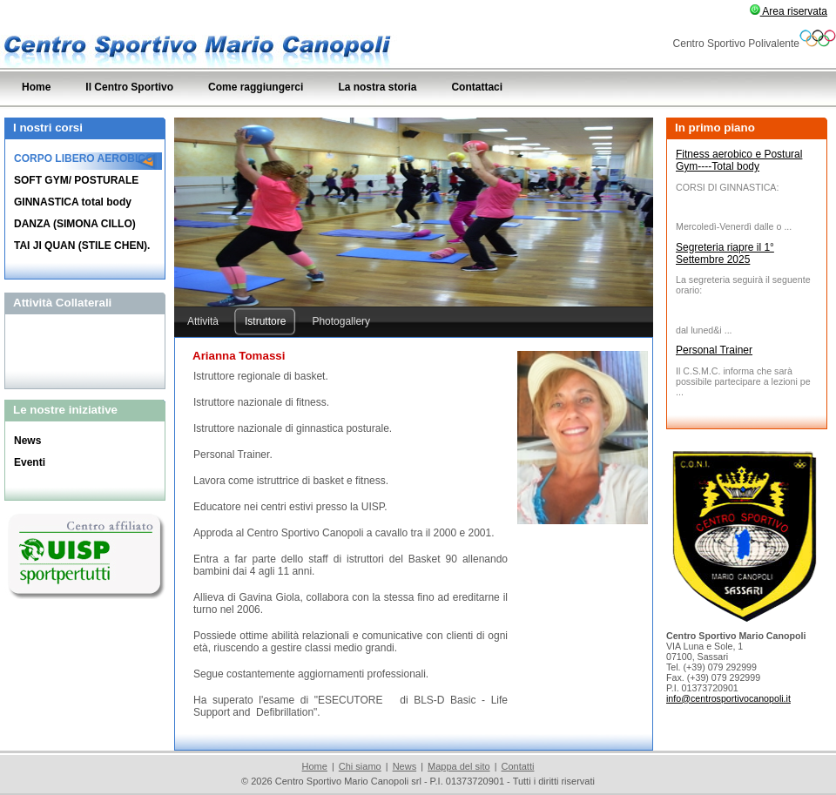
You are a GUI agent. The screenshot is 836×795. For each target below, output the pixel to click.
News (405, 766)
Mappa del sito (459, 766)
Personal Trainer (714, 350)
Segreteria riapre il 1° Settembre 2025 (725, 253)
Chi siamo (360, 766)
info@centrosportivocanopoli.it (728, 698)
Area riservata (788, 11)
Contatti (518, 766)
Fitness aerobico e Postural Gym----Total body (739, 160)
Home (314, 766)
